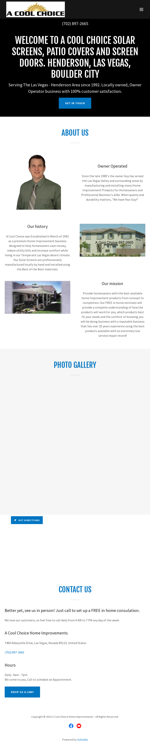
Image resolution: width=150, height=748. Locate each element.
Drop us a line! (22, 692)
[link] (35, 9)
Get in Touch (75, 103)
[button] (141, 9)
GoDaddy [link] (82, 739)
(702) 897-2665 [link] (75, 23)
